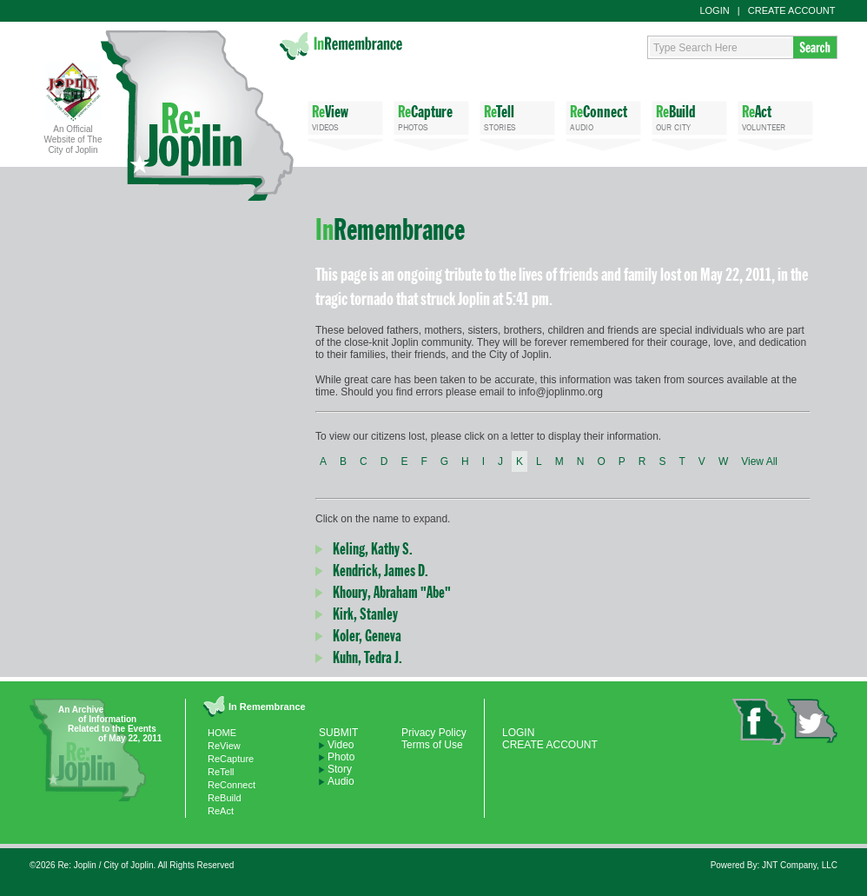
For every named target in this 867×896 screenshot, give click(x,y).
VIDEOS (345, 117)
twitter (811, 721)
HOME (222, 732)
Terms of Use (432, 745)
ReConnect (231, 785)
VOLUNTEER (775, 117)
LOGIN (714, 10)
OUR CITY (689, 117)
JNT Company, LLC (799, 865)
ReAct (221, 811)
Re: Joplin (197, 115)
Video (341, 745)
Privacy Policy (434, 733)
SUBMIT (338, 733)
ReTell (221, 772)
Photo (341, 757)
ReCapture (231, 758)
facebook (759, 722)
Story (340, 769)
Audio (341, 781)
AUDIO (603, 117)
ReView (224, 745)
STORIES (517, 117)
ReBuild (225, 798)
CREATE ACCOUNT (792, 10)
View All (759, 461)
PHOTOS (431, 117)
